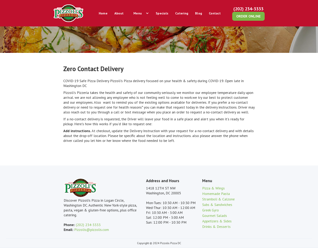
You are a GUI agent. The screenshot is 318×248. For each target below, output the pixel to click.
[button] (139, 13)
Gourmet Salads (214, 215)
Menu (137, 13)
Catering (181, 13)
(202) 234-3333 (248, 9)
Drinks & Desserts (216, 226)
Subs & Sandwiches (217, 204)
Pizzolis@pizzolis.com (91, 229)
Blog (198, 13)
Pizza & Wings (213, 188)
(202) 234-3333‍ (88, 224)
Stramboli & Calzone (218, 199)
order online (248, 16)
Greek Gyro (210, 210)
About (119, 13)
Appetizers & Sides (217, 221)
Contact (215, 13)
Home (103, 13)
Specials (162, 13)
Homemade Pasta (216, 193)
